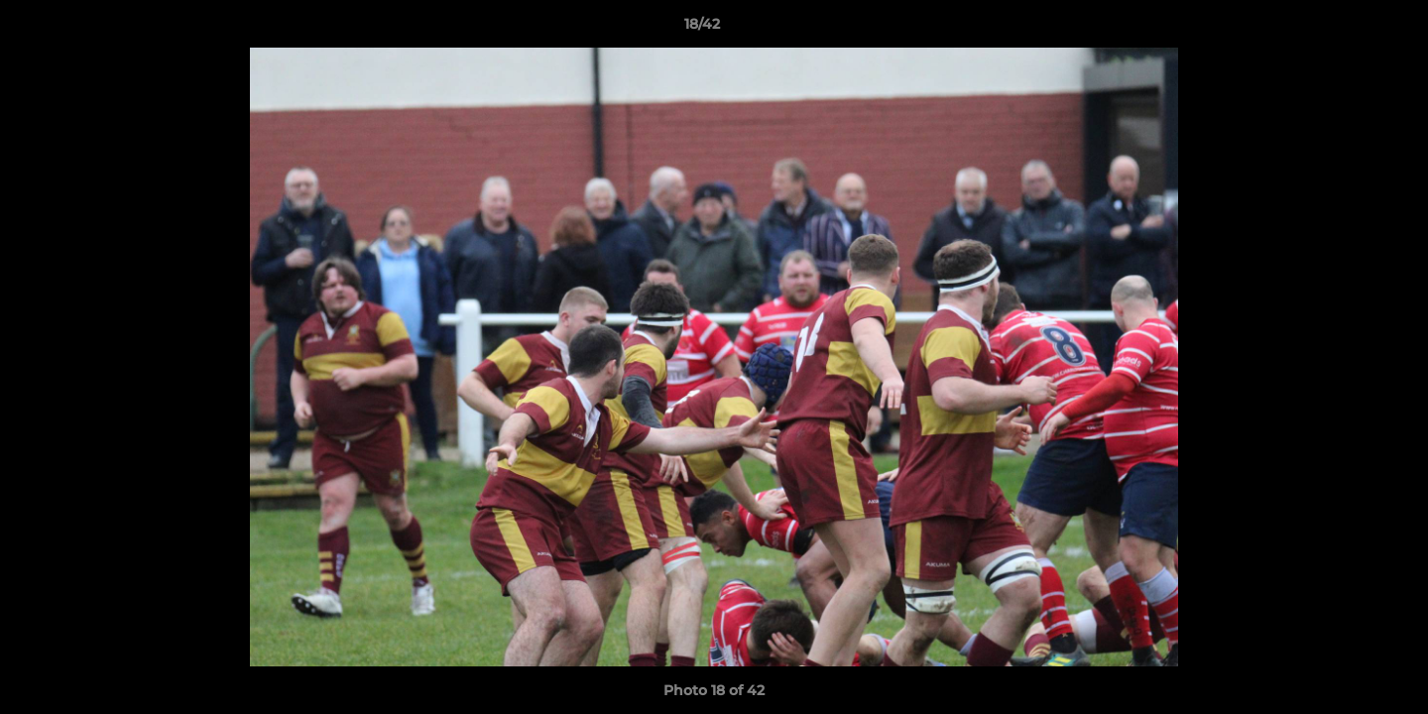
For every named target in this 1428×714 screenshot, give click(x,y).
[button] (1345, 29)
